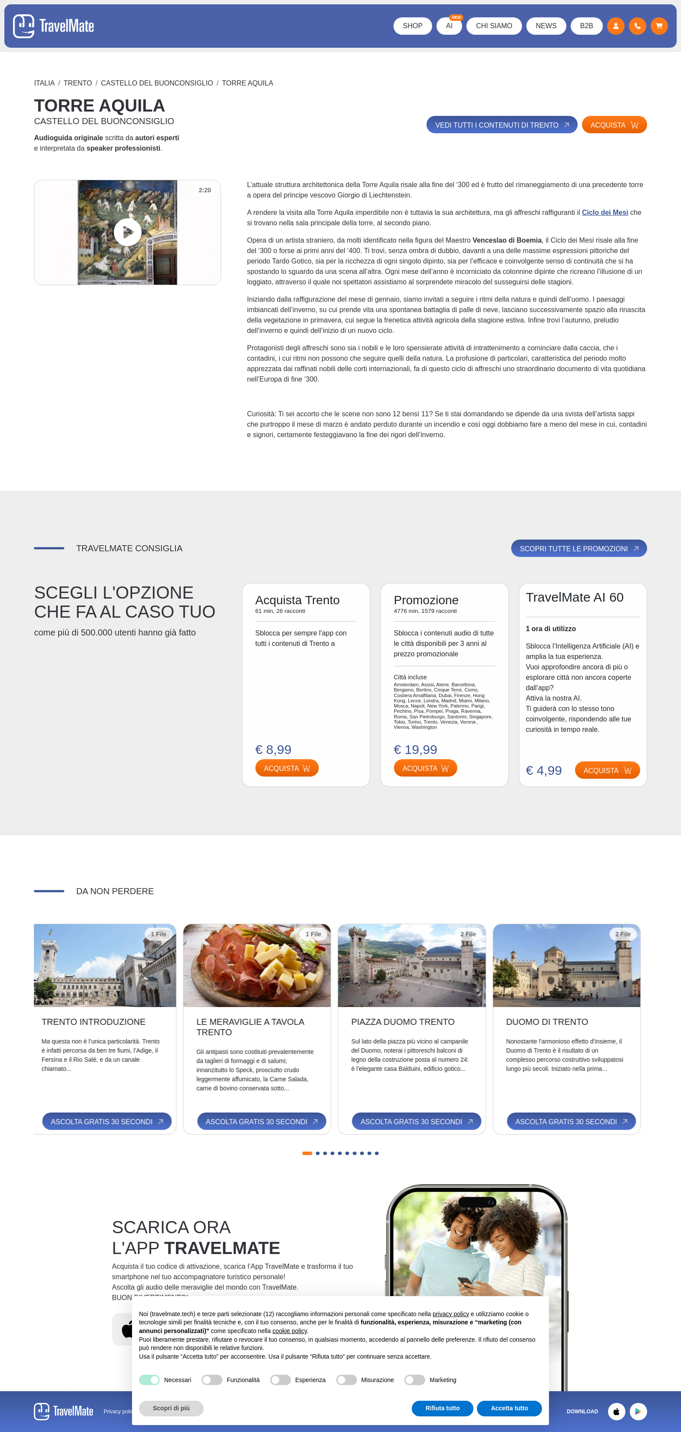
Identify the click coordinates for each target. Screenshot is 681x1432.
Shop (413, 26)
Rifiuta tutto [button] (443, 1408)
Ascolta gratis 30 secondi (114, 1121)
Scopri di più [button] (171, 1408)
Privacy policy (120, 1412)
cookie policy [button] (289, 1330)
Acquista (614, 125)
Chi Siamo (494, 26)
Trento (78, 83)
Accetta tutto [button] (509, 1408)
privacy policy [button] (451, 1313)
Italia (44, 83)
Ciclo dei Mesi (605, 212)
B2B (586, 26)
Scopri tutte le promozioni (580, 548)
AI (454, 23)
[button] (307, 1153)
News (546, 26)
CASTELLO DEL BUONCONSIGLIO (157, 83)
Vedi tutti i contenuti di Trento (502, 125)
